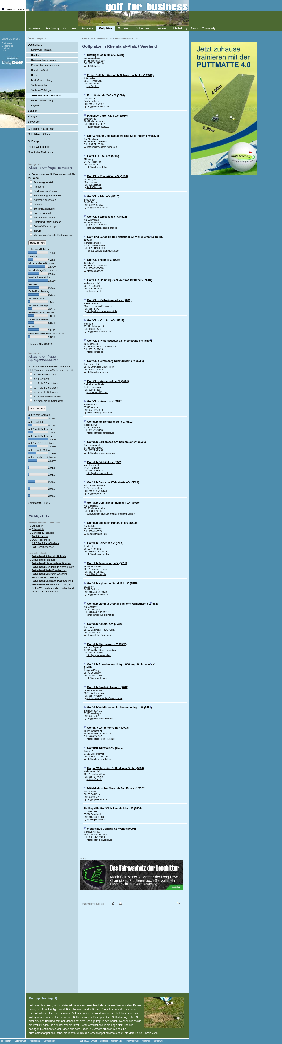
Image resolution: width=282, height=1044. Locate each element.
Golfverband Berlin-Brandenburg (49, 570)
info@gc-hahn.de (95, 271)
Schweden (34, 121)
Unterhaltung (179, 28)
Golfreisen (124, 28)
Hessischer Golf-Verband (45, 577)
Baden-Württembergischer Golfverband (53, 588)
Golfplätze (94, 39)
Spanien (32, 110)
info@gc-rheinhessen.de (99, 678)
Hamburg (36, 55)
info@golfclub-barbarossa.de (101, 453)
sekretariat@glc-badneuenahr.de (103, 251)
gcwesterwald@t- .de (97, 392)
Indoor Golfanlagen (39, 146)
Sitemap (11, 9)
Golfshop (146, 1041)
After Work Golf (132, 1041)
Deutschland (106, 39)
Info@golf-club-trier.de (97, 207)
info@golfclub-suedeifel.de (100, 473)
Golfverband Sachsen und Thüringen (51, 584)
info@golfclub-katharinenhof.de (102, 311)
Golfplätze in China (39, 134)
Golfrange (33, 141)
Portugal (33, 116)
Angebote (87, 28)
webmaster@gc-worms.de (99, 412)
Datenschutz (20, 1041)
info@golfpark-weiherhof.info (101, 739)
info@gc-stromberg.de (97, 372)
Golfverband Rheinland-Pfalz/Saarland (52, 581)
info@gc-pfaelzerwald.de (99, 655)
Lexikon (20, 9)
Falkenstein (38, 529)
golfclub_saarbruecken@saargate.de (105, 698)
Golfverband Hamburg (43, 560)
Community (208, 28)
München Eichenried (43, 532)
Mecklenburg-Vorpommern (45, 65)
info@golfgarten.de (96, 493)
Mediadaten (34, 1041)
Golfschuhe (158, 1041)
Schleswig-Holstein (41, 50)
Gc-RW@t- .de (94, 187)
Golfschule (69, 28)
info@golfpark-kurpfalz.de (99, 759)
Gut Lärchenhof (40, 536)
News (194, 28)
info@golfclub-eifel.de (97, 167)
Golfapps (104, 1041)
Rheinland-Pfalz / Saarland (126, 39)
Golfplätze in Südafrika (41, 128)
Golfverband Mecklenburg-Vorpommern (53, 567)
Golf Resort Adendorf (43, 547)
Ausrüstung (52, 28)
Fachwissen (34, 28)
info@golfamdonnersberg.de (100, 433)
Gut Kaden (37, 525)
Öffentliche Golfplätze (40, 152)
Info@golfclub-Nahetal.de (99, 635)
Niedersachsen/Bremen (43, 60)
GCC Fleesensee (41, 539)
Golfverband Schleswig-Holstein (49, 556)
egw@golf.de (93, 86)
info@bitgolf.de (94, 66)
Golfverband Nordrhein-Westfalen (50, 574)
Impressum (6, 1041)
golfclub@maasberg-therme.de (102, 147)
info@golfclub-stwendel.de (99, 840)
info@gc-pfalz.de (95, 352)
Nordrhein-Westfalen (42, 70)
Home (84, 39)
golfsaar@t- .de (94, 291)
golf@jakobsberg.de (96, 574)
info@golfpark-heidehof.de (99, 554)
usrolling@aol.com (96, 819)
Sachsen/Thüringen (41, 90)
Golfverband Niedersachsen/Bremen (51, 563)
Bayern (35, 105)
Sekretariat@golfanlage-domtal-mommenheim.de (111, 514)
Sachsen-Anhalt (39, 85)
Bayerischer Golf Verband (45, 591)
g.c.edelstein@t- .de (97, 534)
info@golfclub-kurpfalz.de (99, 331)
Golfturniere (143, 28)
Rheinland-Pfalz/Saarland (46, 95)
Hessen (35, 75)
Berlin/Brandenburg (41, 80)
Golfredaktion (49, 1041)
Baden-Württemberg (42, 100)
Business (161, 28)
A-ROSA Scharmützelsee (45, 543)
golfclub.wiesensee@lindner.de (102, 228)
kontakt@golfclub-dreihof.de (100, 615)
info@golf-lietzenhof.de (98, 106)
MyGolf (94, 1041)
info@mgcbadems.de (97, 799)
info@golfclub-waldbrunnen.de (101, 718)
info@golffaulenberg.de (98, 127)
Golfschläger (116, 1041)
